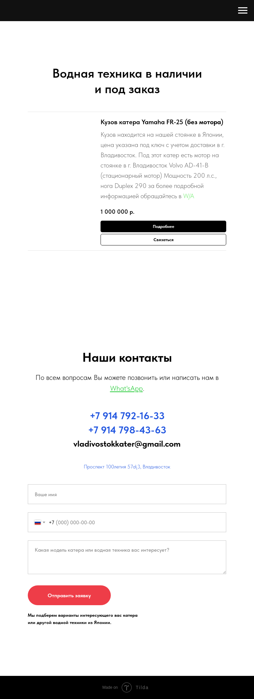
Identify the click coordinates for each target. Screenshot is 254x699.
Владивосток (156, 466)
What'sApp (126, 388)
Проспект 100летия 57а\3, (112, 466)
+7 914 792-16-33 (127, 416)
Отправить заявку (69, 595)
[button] (163, 239)
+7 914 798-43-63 (127, 430)
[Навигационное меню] (242, 10)
